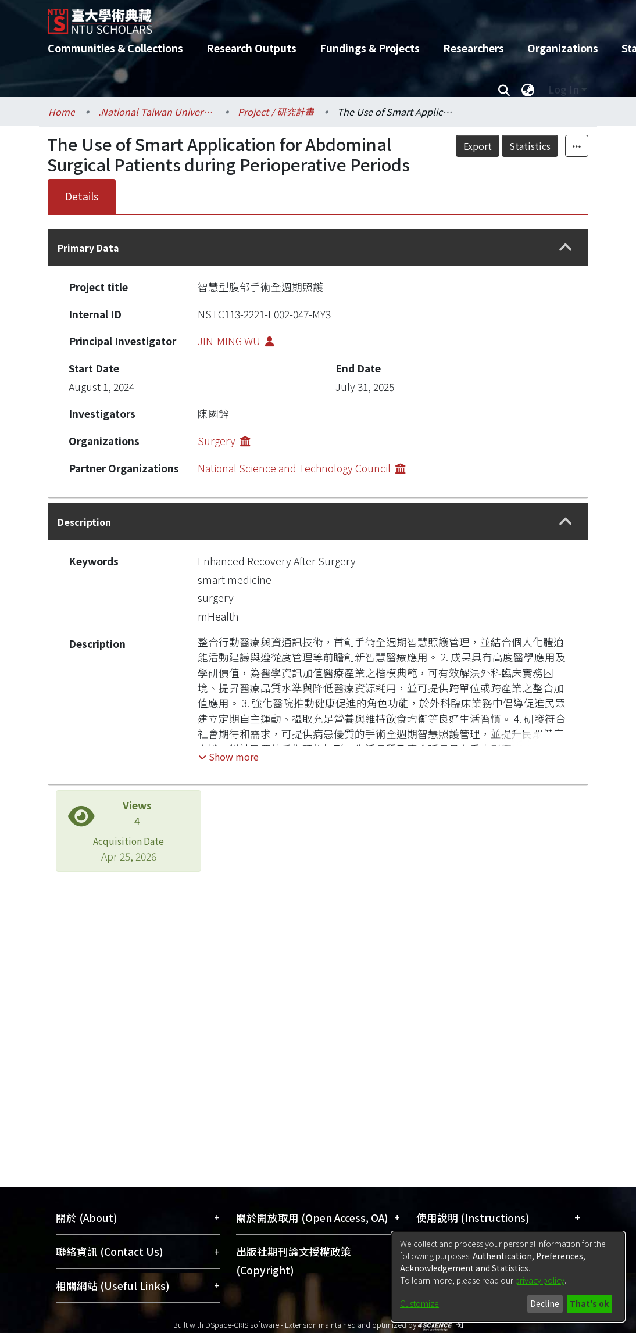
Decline (544, 1303)
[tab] (318, 247)
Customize (419, 1303)
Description (84, 522)
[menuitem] (528, 89)
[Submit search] (503, 89)
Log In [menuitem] (563, 89)
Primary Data (88, 248)
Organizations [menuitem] (562, 48)
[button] (565, 248)
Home (61, 112)
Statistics (530, 146)
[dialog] (508, 1276)
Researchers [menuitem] (473, 48)
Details (81, 196)
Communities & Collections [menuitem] (115, 48)
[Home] (308, 17)
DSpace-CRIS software (242, 1324)
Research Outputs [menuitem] (251, 48)
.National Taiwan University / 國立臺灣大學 (156, 112)
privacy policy (539, 1280)
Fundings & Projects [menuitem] (370, 48)
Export (477, 146)
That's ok (589, 1303)
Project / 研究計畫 (276, 112)
